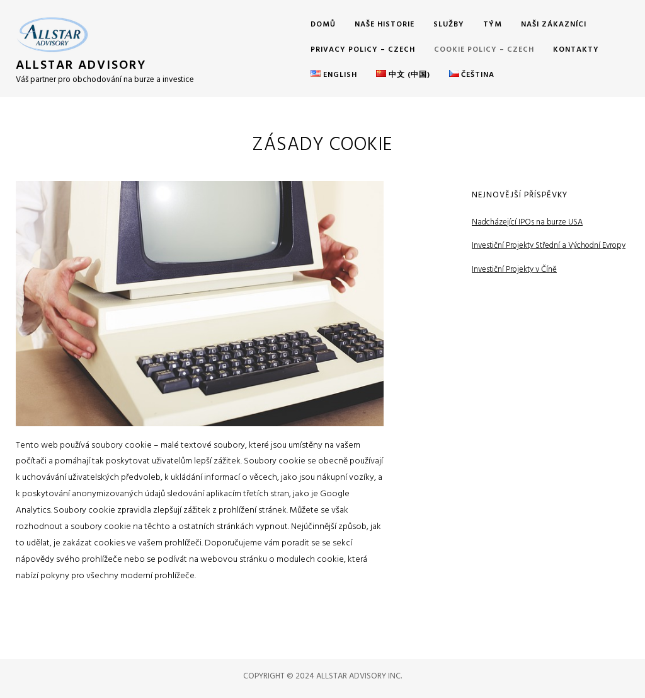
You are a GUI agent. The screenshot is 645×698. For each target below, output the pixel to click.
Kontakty (576, 50)
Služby (448, 24)
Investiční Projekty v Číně (514, 269)
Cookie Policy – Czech (484, 50)
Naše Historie (384, 24)
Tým (492, 24)
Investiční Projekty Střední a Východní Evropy (548, 245)
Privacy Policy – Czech (363, 50)
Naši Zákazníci (553, 24)
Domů (323, 24)
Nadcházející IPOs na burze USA (527, 222)
